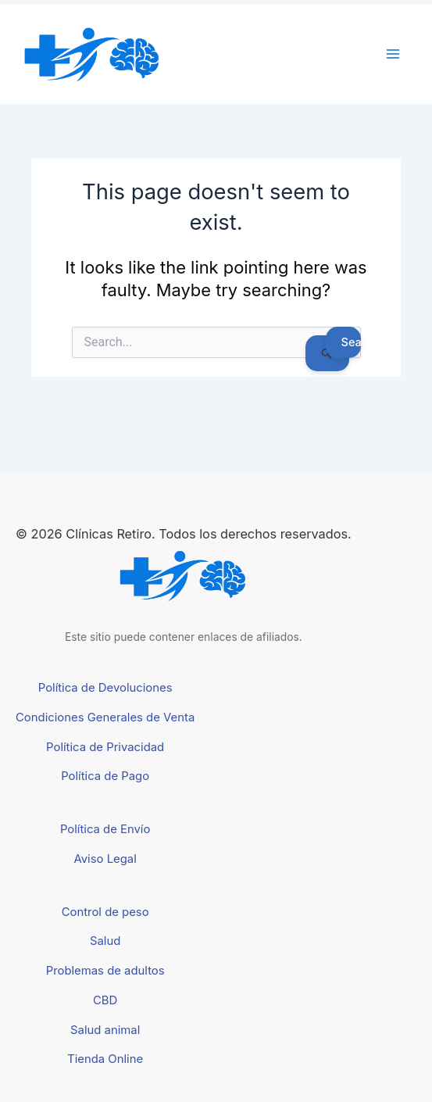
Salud (105, 941)
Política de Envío (105, 829)
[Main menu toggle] (393, 54)
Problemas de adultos (105, 971)
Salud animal (105, 1030)
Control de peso (105, 912)
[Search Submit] (326, 353)
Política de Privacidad (105, 747)
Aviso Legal (105, 859)
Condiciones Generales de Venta (105, 717)
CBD (105, 1000)
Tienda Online (105, 1059)
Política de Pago (105, 776)
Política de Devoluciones (105, 688)
